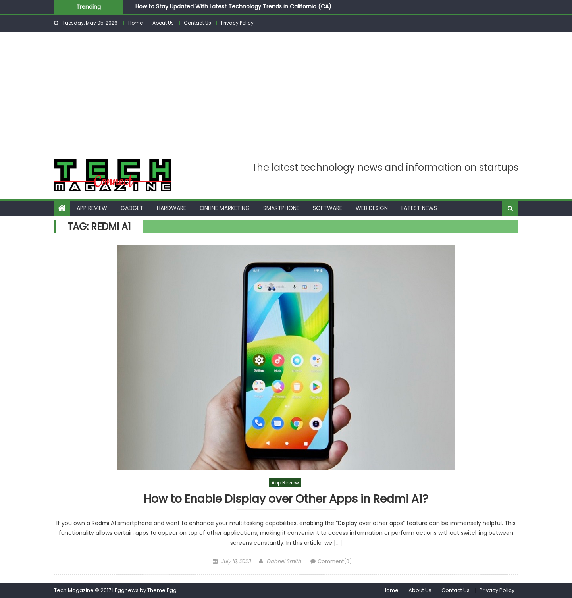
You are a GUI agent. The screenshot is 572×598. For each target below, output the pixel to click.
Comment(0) (335, 561)
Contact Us (197, 22)
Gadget (132, 208)
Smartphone (281, 208)
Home (135, 22)
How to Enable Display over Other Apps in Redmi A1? (286, 499)
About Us (163, 22)
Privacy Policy (237, 22)
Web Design (372, 208)
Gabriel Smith (283, 561)
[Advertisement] (286, 91)
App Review (92, 208)
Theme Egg (162, 590)
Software (327, 208)
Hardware (171, 208)
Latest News (419, 208)
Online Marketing (225, 208)
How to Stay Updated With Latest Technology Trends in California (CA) (233, 6)
